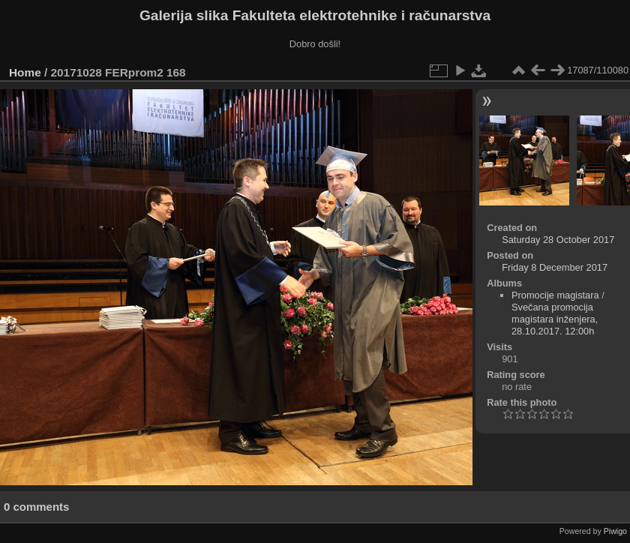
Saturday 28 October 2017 (558, 239)
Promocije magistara (555, 295)
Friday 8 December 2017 (555, 267)
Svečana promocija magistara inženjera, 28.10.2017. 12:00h (555, 319)
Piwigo (615, 531)
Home (25, 72)
